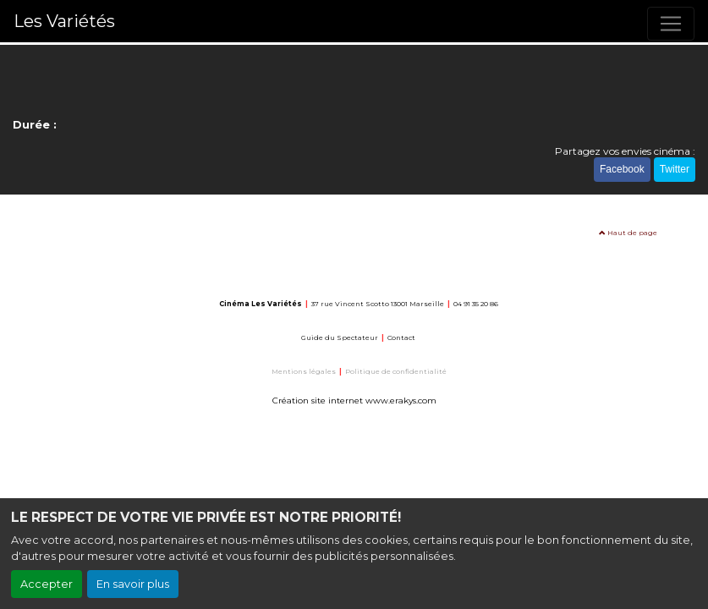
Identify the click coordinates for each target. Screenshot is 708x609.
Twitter (674, 169)
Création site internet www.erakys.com (354, 400)
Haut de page (628, 232)
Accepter (46, 584)
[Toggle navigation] (670, 24)
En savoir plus (132, 584)
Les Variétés (64, 21)
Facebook (622, 169)
